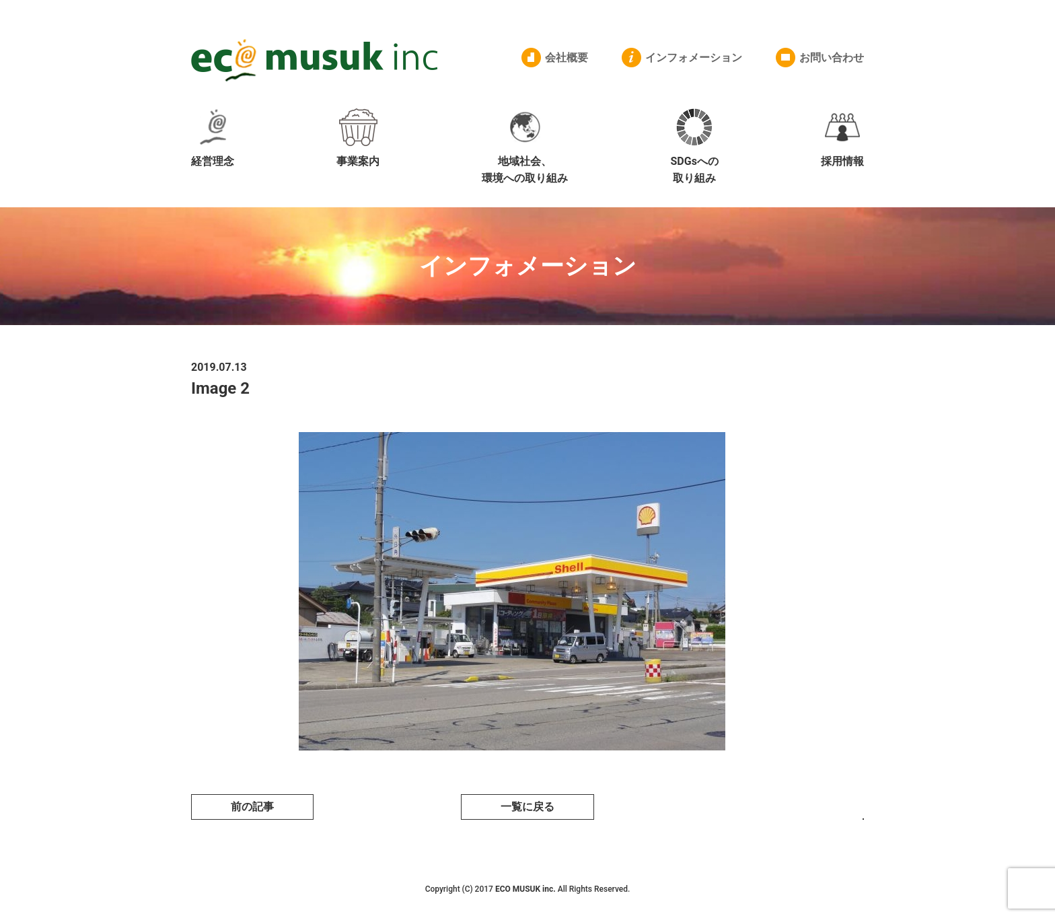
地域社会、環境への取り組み (525, 146)
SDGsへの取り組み (694, 146)
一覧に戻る (527, 806)
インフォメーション (693, 57)
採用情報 (842, 138)
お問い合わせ (831, 57)
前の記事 (252, 806)
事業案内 (357, 138)
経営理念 (212, 138)
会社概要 (566, 57)
